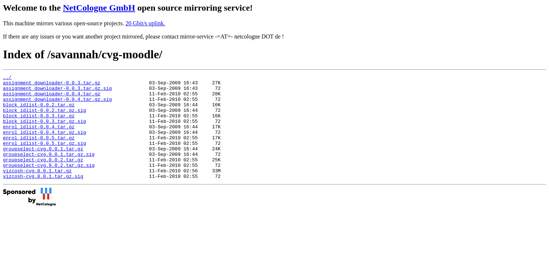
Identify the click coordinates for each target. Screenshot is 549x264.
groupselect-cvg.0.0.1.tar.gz (43, 164)
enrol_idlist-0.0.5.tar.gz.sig (44, 157)
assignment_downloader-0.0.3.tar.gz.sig (57, 91)
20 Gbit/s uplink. (145, 23)
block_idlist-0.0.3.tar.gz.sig (44, 131)
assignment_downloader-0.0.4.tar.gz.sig (57, 104)
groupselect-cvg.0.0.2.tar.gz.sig (49, 183)
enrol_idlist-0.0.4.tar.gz (39, 137)
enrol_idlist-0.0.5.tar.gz (39, 150)
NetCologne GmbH (99, 7)
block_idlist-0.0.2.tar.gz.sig (44, 117)
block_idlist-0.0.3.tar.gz (39, 124)
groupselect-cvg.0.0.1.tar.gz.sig (49, 170)
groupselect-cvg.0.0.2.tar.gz (43, 177)
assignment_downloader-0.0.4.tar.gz (51, 98)
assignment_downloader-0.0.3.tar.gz (51, 84)
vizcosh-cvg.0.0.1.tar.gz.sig (43, 197)
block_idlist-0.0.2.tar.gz (39, 111)
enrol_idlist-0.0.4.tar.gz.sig (44, 144)
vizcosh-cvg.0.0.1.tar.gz (37, 190)
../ (7, 78)
